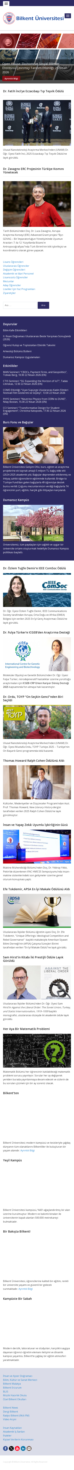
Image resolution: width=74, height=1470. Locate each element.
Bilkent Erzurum (12, 1387)
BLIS (5, 1391)
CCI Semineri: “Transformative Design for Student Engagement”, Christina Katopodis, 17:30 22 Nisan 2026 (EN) (34, 410)
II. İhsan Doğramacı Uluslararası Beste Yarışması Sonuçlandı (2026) (37, 338)
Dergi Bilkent (10, 1411)
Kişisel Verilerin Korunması (18, 1439)
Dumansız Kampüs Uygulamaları (21, 357)
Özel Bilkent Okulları (14, 1399)
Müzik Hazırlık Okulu (15, 1395)
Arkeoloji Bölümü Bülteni (17, 351)
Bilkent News (10, 1407)
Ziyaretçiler (9, 293)
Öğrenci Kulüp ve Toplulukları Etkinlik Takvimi (29, 345)
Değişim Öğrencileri (14, 269)
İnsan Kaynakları (12, 1427)
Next (71, 57)
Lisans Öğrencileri (13, 262)
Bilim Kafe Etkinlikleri (15, 330)
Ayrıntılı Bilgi (11, 78)
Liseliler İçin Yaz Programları (19, 289)
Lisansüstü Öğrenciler (15, 277)
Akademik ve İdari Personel (18, 273)
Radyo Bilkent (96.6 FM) (16, 1415)
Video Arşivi (9, 1419)
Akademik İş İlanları (14, 1431)
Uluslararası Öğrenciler (16, 266)
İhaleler (7, 1435)
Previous (2, 57)
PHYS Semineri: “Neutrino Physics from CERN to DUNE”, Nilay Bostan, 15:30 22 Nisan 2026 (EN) (34, 400)
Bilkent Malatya (12, 1383)
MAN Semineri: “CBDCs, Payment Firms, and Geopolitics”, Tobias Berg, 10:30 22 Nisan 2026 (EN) (35, 373)
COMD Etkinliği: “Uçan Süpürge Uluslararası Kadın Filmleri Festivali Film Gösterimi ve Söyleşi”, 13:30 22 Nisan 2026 (35, 391)
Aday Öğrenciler (12, 285)
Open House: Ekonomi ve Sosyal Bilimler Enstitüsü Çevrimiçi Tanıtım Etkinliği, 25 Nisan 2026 (34, 68)
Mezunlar (8, 281)
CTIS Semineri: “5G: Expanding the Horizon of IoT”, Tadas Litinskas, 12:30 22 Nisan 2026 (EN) (35, 382)
